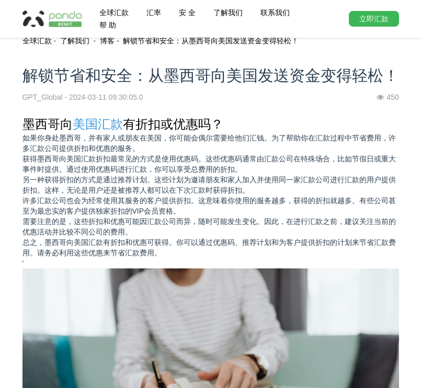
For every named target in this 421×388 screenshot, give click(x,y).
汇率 (153, 12)
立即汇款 (374, 19)
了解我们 (228, 12)
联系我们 (275, 12)
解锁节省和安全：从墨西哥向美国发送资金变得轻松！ (211, 41)
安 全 (187, 12)
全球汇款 (114, 12)
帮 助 (107, 25)
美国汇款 (98, 124)
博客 (107, 41)
